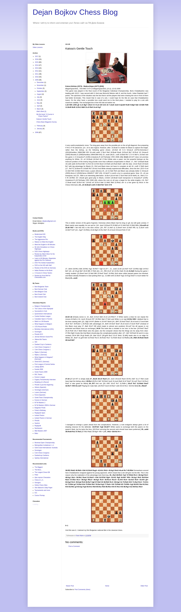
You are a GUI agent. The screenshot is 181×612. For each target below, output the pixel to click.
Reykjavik (38, 426)
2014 (37, 65)
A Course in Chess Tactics (43, 273)
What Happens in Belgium (43, 324)
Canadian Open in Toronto (43, 319)
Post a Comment (74, 546)
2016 (37, 59)
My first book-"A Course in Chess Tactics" (45, 115)
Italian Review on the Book (43, 270)
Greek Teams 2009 (41, 372)
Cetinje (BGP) (39, 367)
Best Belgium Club (41, 292)
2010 (37, 77)
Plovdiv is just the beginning (44, 385)
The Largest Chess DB (42, 472)
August (39, 94)
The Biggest (39, 467)
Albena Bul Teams (41, 339)
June (38, 100)
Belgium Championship (42, 306)
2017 (37, 56)
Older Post (144, 586)
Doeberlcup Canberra (42, 455)
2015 (37, 62)
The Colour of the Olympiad (44, 309)
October (40, 88)
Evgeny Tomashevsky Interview (45, 379)
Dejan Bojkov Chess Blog (75, 12)
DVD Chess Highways (42, 251)
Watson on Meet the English (44, 242)
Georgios (38, 482)
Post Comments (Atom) (82, 589)
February (40, 126)
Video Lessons (38, 47)
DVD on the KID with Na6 (43, 265)
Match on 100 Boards (42, 321)
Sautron (37, 423)
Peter (36, 475)
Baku (36, 433)
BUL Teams (38, 374)
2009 (37, 80)
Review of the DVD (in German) (45, 268)
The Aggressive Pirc (41, 239)
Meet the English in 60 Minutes (45, 244)
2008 (37, 132)
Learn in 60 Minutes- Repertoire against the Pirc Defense (45, 259)
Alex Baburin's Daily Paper (43, 488)
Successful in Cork (41, 311)
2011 (37, 74)
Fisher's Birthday (40, 410)
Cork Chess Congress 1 (43, 349)
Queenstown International (43, 314)
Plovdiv (37, 420)
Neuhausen (38, 428)
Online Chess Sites (41, 485)
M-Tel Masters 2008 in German (45, 405)
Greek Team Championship (44, 397)
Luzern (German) (40, 392)
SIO (36, 342)
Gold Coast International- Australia (46, 448)
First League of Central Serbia (45, 364)
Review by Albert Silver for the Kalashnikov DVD (45, 255)
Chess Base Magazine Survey (46, 122)
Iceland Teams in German (43, 418)
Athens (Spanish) (40, 387)
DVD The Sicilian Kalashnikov (45, 263)
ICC (36, 493)
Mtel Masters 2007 (41, 431)
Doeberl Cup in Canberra (43, 344)
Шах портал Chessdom (42, 477)
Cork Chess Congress (42, 453)
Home (107, 586)
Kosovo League (40, 377)
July (38, 97)
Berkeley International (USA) (44, 329)
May (38, 103)
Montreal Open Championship (45, 443)
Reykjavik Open (40, 413)
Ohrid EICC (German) (42, 362)
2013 (37, 68)
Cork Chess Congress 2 (43, 347)
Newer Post (70, 586)
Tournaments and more (42, 490)
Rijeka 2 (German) (41, 352)
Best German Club (41, 289)
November (40, 85)
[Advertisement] (78, 33)
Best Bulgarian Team (42, 287)
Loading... (36, 504)
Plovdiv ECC (39, 334)
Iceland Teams (39, 415)
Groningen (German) (42, 390)
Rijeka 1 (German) (41, 355)
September (41, 91)
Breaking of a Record (42, 382)
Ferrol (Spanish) (40, 395)
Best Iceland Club (40, 297)
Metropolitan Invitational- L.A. (44, 445)
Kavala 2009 (39, 369)
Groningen (38, 332)
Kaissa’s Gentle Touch (43, 119)
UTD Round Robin (41, 326)
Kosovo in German (41, 400)
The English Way (40, 237)
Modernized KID (40, 234)
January (40, 129)
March (39, 109)
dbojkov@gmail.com (49, 221)
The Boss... (38, 470)
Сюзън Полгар (40, 495)
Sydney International (41, 458)
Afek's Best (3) (41, 111)
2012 (37, 71)
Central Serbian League (43, 316)
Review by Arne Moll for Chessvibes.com (42, 276)
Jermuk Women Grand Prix (44, 337)
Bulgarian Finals (40, 408)
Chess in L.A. (39, 480)
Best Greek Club (40, 294)
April (38, 106)
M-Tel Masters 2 (40, 402)
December (40, 82)
